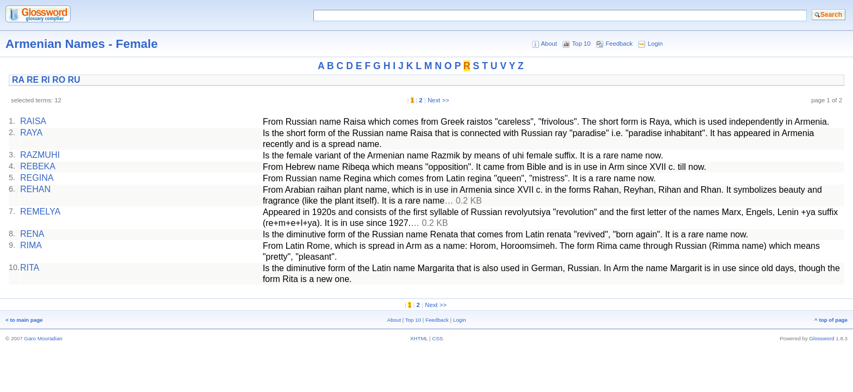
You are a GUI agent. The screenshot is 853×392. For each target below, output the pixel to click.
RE (33, 79)
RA (18, 79)
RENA (32, 233)
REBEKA (37, 166)
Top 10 (581, 43)
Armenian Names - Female (81, 44)
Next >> (438, 100)
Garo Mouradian (43, 338)
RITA (29, 267)
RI (45, 79)
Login (655, 43)
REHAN (35, 189)
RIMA (31, 245)
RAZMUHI (40, 155)
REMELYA (40, 211)
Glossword (822, 338)
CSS (437, 338)
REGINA (36, 177)
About (549, 43)
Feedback (619, 43)
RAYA (31, 132)
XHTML (419, 338)
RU (74, 79)
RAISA (33, 121)
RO (58, 79)
